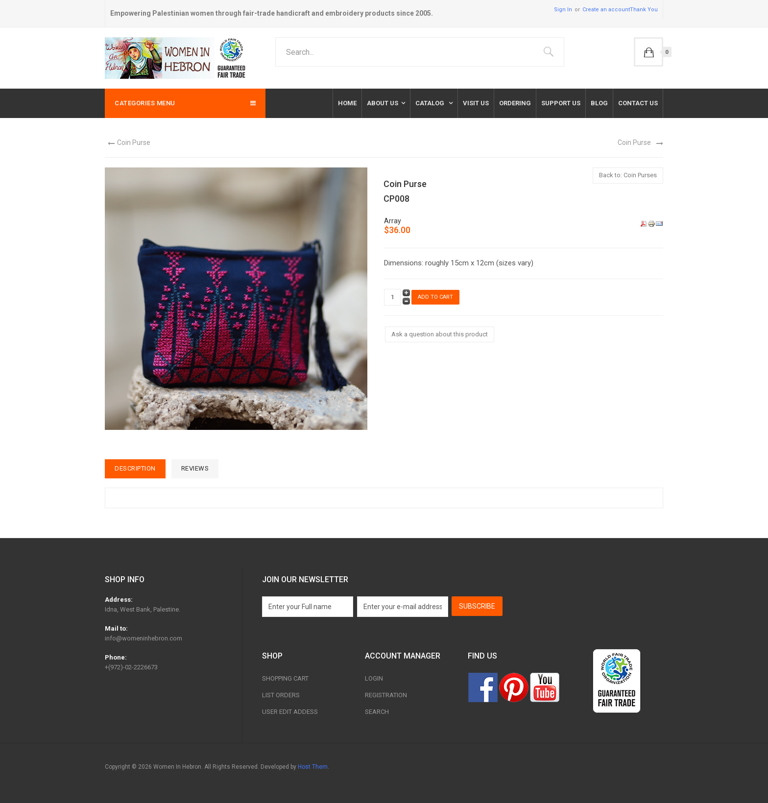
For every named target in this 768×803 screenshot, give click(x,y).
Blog (599, 103)
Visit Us (476, 103)
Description (135, 468)
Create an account (606, 9)
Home (347, 103)
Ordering (515, 103)
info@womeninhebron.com (143, 638)
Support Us (560, 103)
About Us (382, 103)
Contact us (638, 103)
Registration (386, 695)
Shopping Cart (285, 678)
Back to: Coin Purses (628, 175)
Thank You (644, 9)
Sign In (563, 9)
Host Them (313, 766)
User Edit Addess (290, 711)
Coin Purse (133, 142)
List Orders (281, 695)
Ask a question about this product (439, 334)
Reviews (195, 468)
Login (374, 678)
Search (377, 711)
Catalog (430, 103)
